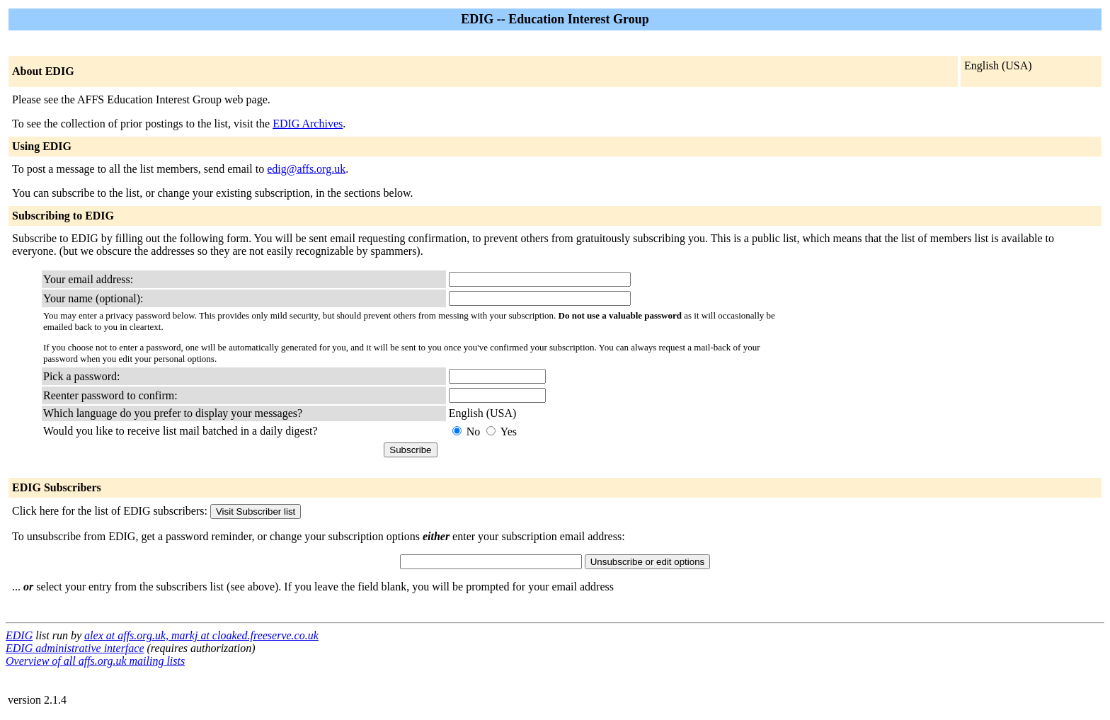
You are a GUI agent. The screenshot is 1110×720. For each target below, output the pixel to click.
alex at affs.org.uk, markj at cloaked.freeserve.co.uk (201, 635)
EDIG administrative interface (75, 648)
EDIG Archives (308, 124)
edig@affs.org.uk (306, 169)
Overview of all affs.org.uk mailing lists (95, 661)
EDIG (19, 635)
